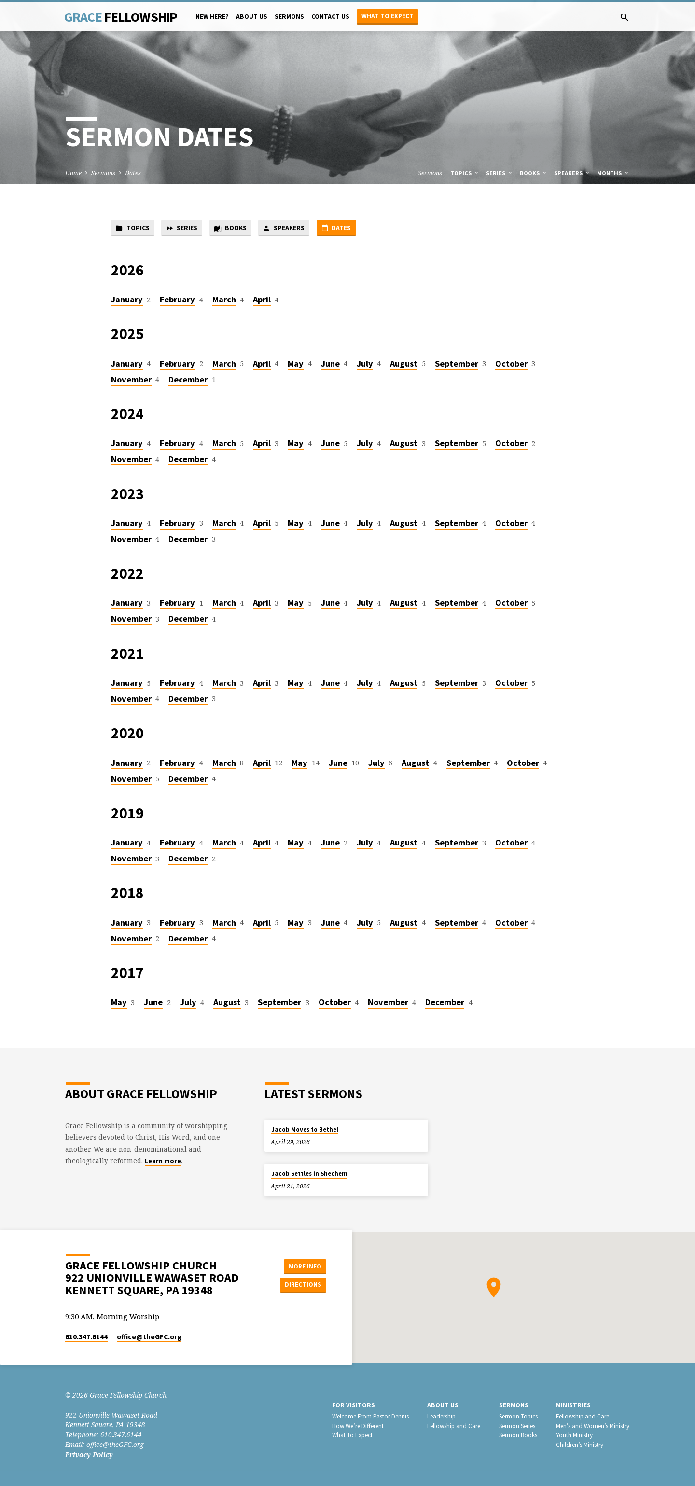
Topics (465, 173)
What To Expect (352, 1435)
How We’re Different (358, 1426)
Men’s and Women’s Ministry (592, 1426)
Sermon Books (518, 1435)
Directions (302, 1285)
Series (500, 173)
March (224, 300)
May (296, 364)
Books (534, 173)
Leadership (441, 1416)
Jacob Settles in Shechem (309, 1174)
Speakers (572, 173)
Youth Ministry (574, 1435)
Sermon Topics (518, 1416)
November (131, 380)
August (403, 364)
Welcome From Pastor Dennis (370, 1416)
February (177, 300)
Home (73, 173)
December (188, 380)
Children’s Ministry (579, 1445)
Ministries (573, 1405)
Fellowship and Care (453, 1426)
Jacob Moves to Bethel (304, 1129)
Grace (120, 17)
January (127, 300)
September (456, 364)
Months (613, 173)
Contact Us (330, 17)
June (330, 364)
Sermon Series (517, 1426)
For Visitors (353, 1405)
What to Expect (387, 16)
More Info (302, 1265)
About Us (251, 17)
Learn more (163, 1162)
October (511, 364)
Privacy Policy (89, 1454)
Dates (133, 173)
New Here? (212, 17)
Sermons (289, 17)
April (262, 300)
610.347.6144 (86, 1337)
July (365, 364)
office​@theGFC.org (149, 1337)
